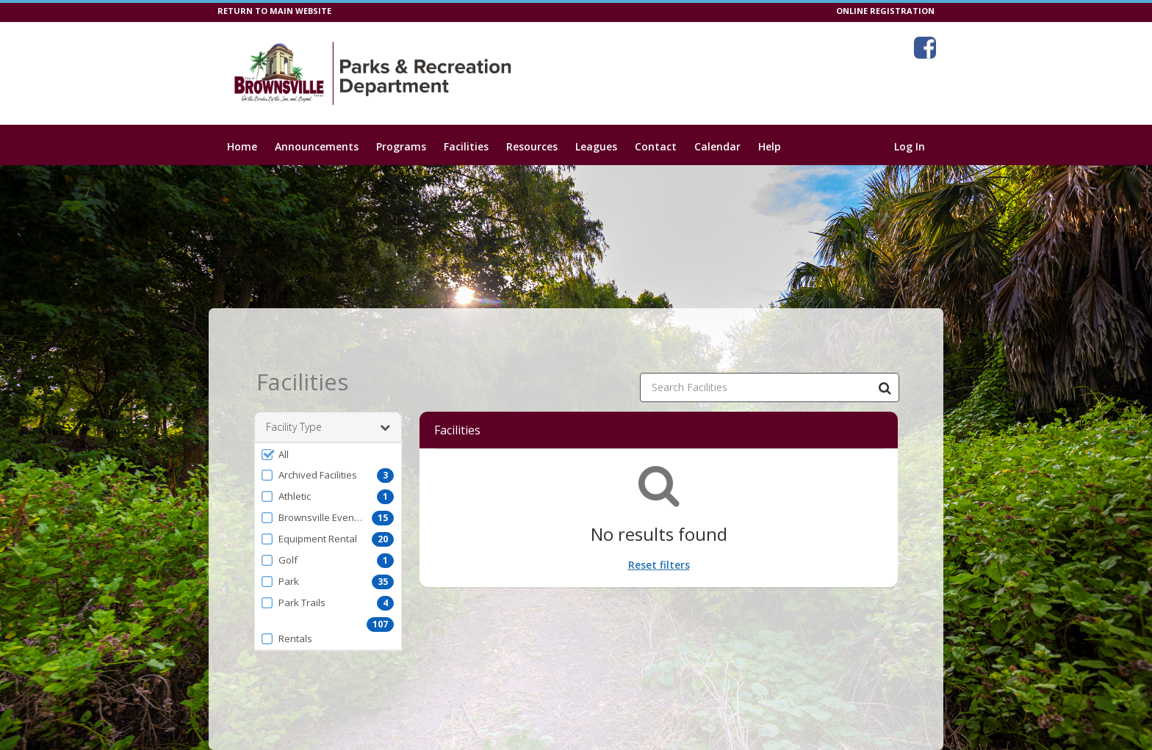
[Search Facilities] (884, 387)
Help (769, 146)
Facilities (466, 146)
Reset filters (659, 565)
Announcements (317, 146)
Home (242, 146)
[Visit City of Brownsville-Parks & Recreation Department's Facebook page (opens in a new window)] (925, 48)
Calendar (717, 146)
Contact (656, 146)
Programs (401, 146)
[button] (328, 454)
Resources (532, 146)
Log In (909, 146)
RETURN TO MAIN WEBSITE (274, 10)
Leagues (596, 146)
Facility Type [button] (328, 427)
